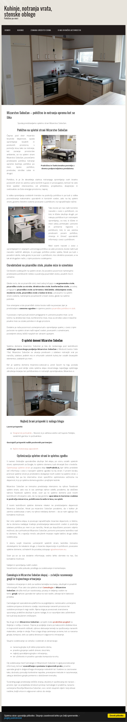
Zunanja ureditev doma (41, 30)
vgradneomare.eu (58, 549)
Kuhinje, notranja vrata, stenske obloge (28, 11)
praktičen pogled (61, 622)
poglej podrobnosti (13, 718)
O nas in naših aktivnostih (69, 30)
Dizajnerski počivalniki (22, 433)
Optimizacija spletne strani (18, 467)
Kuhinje (20, 30)
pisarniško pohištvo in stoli (63, 308)
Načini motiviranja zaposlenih (25, 448)
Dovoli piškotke (116, 715)
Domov (7, 30)
